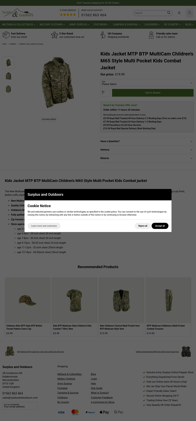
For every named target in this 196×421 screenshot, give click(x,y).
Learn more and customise (44, 226)
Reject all (142, 226)
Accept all (160, 226)
